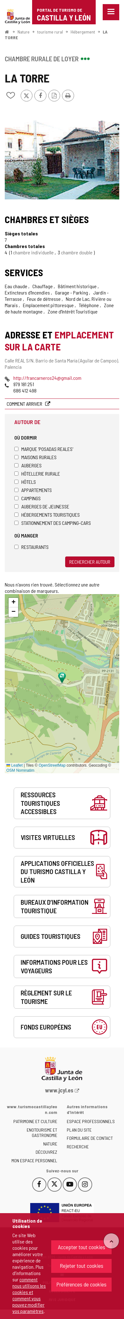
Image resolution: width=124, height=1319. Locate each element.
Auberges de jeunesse (41, 506)
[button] (13, 602)
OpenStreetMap (51, 765)
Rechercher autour (89, 562)
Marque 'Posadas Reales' (43, 449)
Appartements (33, 490)
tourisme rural (50, 31)
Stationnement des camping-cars (52, 523)
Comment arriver (25, 404)
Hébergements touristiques (47, 515)
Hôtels (25, 482)
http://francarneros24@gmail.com (47, 378)
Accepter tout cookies (81, 1246)
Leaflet (14, 765)
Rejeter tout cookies (81, 1265)
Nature (23, 31)
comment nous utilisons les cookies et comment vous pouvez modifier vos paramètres (29, 1295)
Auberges (28, 465)
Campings (27, 498)
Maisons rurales (35, 457)
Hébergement (83, 31)
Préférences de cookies (81, 1284)
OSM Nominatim (20, 770)
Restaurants (31, 547)
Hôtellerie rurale (37, 474)
